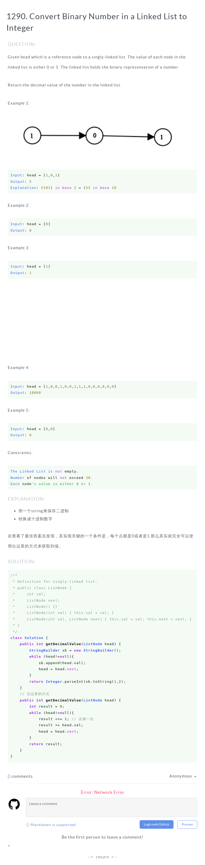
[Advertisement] (102, 322)
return (102, 857)
